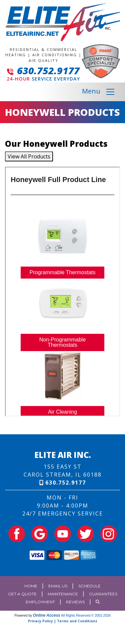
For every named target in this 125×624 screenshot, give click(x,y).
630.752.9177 (48, 70)
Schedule (89, 585)
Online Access (46, 615)
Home (30, 585)
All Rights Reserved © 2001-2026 (86, 615)
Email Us (57, 585)
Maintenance (63, 593)
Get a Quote (22, 593)
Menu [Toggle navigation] (98, 92)
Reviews (75, 601)
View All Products (29, 156)
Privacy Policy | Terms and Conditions (62, 621)
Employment (40, 601)
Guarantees (103, 593)
